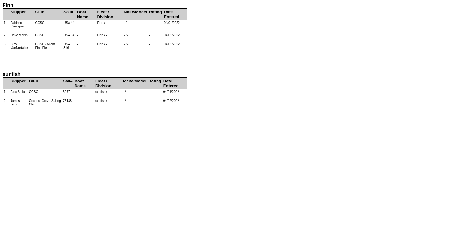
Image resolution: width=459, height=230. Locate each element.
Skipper (18, 12)
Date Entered (171, 14)
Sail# (68, 12)
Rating (155, 12)
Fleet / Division (105, 14)
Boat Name (82, 14)
